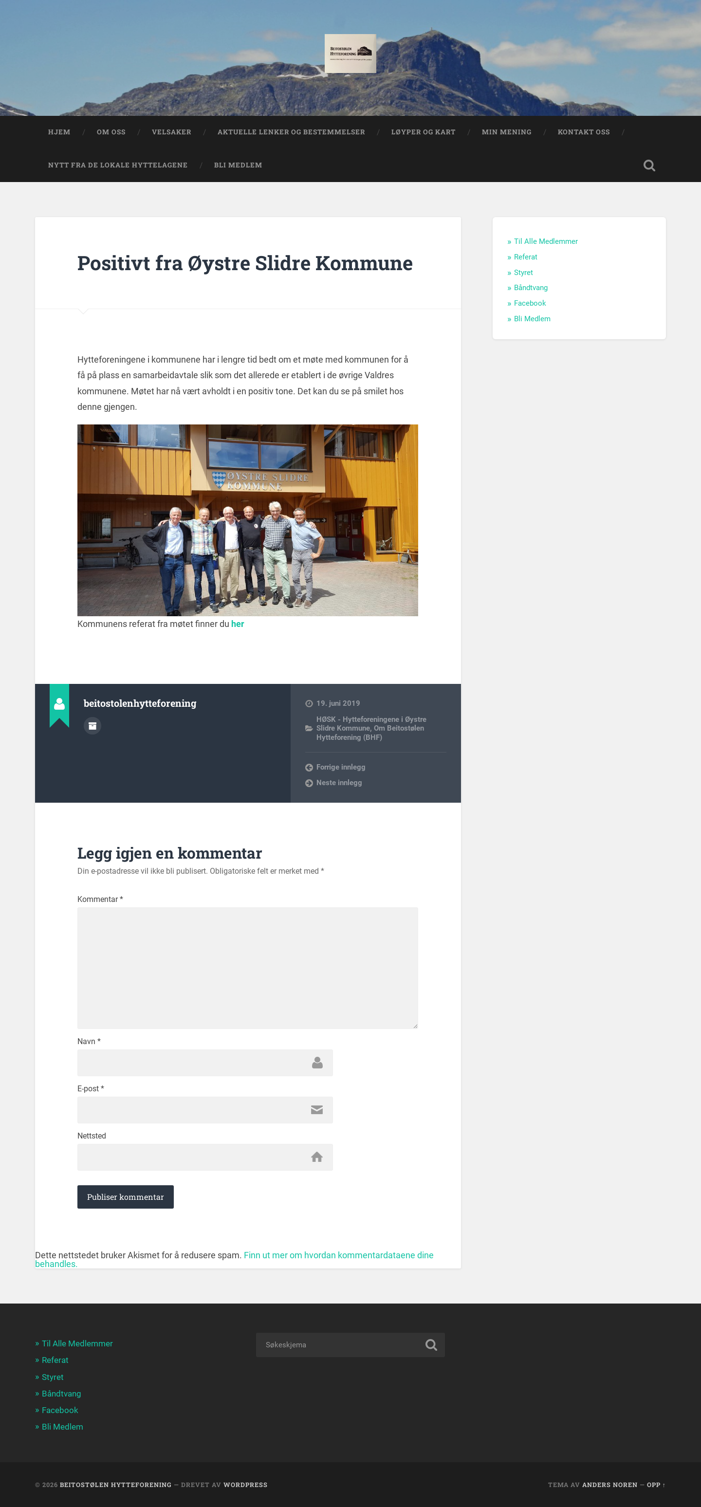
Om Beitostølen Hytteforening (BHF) (370, 732)
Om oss (111, 132)
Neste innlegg (339, 782)
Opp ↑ (656, 1485)
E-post (90, 1089)
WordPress (245, 1485)
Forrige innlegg (341, 767)
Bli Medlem (238, 165)
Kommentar (100, 899)
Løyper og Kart (423, 132)
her (237, 624)
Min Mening (507, 132)
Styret (523, 272)
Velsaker (171, 132)
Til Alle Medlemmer (546, 241)
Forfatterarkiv (92, 726)
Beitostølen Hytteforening (116, 1485)
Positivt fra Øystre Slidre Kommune (245, 263)
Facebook (530, 303)
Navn (89, 1042)
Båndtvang (531, 287)
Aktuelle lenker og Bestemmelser (291, 132)
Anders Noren (610, 1485)
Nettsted (91, 1136)
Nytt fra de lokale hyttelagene (118, 165)
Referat (525, 257)
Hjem (59, 132)
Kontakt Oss (584, 132)
